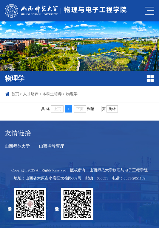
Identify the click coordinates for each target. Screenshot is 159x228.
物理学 (72, 94)
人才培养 (30, 94)
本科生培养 (52, 94)
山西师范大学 (17, 146)
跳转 (112, 109)
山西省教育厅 (51, 146)
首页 (15, 94)
